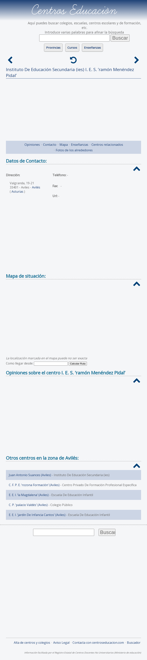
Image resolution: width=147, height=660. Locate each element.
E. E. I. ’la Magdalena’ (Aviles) (29, 495)
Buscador (133, 642)
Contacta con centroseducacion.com (98, 642)
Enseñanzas (92, 47)
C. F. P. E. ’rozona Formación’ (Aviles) (34, 485)
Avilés (36, 187)
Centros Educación (73, 10)
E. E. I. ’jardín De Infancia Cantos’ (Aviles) (37, 515)
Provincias (53, 47)
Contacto (49, 144)
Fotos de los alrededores (74, 150)
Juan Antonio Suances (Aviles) (30, 475)
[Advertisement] (73, 108)
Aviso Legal (61, 642)
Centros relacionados (107, 144)
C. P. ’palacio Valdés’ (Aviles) (28, 505)
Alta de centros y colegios (32, 642)
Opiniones (32, 144)
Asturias (17, 191)
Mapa (64, 144)
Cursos (72, 47)
